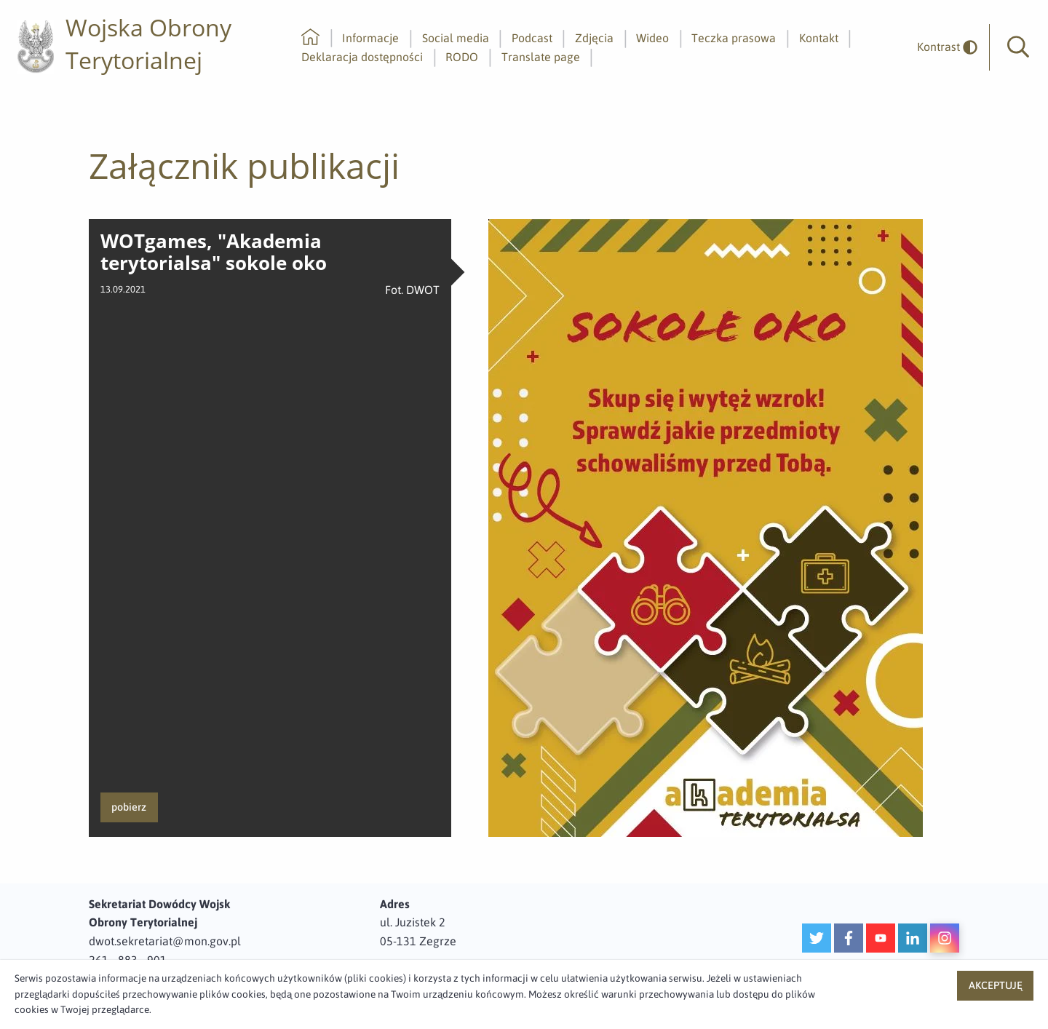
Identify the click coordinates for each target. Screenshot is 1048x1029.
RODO (461, 56)
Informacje (370, 37)
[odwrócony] (941, 47)
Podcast (532, 37)
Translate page (540, 56)
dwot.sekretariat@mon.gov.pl (165, 940)
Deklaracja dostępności (362, 56)
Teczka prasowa (733, 37)
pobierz (128, 807)
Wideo (652, 37)
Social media (455, 37)
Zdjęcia (594, 37)
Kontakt (818, 37)
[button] (1018, 47)
